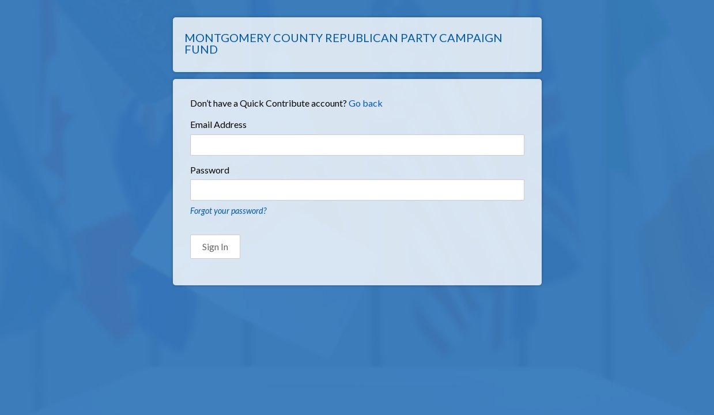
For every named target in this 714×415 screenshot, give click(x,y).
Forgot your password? (228, 211)
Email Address (218, 124)
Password (209, 169)
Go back (366, 102)
